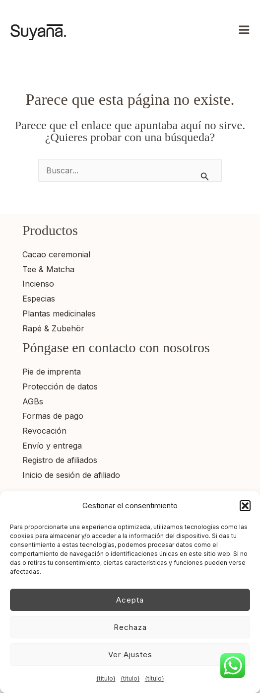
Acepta (130, 600)
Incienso (38, 284)
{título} (106, 678)
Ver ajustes (130, 654)
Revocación (44, 431)
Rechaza (130, 627)
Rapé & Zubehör (53, 328)
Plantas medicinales (59, 313)
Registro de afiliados (59, 460)
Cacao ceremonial (56, 254)
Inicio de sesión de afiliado (71, 475)
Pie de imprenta (51, 372)
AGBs (32, 401)
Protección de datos (60, 386)
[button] (245, 506)
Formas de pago (52, 416)
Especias (38, 299)
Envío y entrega (52, 446)
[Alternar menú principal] (244, 30)
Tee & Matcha (48, 269)
